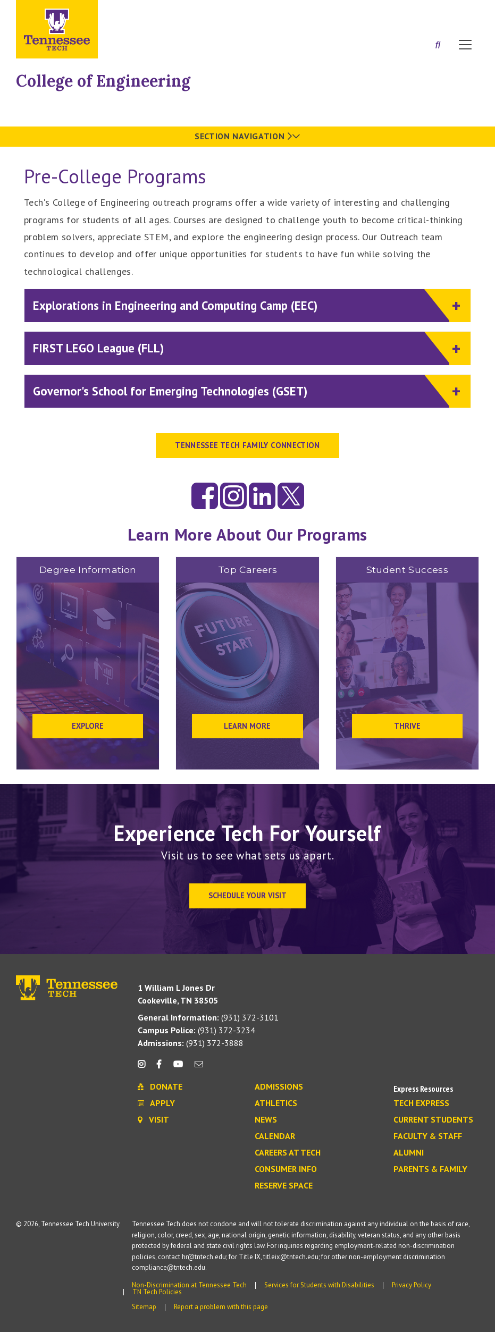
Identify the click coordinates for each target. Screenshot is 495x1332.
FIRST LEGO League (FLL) (241, 347)
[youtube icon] (178, 1068)
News (266, 1120)
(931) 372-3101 (208, 1017)
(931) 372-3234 (196, 1030)
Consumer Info (286, 1169)
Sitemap (144, 1306)
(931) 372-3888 (191, 1043)
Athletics (276, 1103)
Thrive (407, 726)
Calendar (275, 1136)
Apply (382, 12)
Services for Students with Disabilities (319, 1284)
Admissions (279, 1087)
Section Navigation (247, 136)
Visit (462, 12)
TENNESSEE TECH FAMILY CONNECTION (247, 445)
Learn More (247, 726)
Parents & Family (430, 1169)
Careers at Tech (288, 1153)
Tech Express (421, 1103)
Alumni (408, 1153)
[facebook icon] (159, 1068)
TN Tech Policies (157, 1291)
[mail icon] (199, 1068)
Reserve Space (284, 1186)
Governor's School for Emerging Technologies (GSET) (241, 390)
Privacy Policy (411, 1284)
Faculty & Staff (427, 1136)
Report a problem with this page (221, 1306)
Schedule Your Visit (247, 895)
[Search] (437, 45)
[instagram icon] (144, 1068)
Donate (422, 12)
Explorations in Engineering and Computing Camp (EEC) (241, 305)
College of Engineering (103, 81)
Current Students (433, 1120)
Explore (88, 726)
